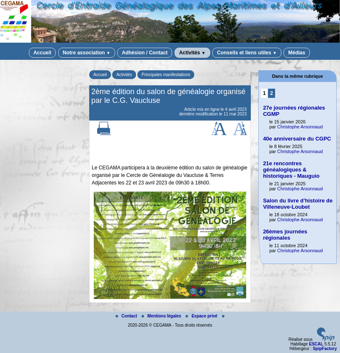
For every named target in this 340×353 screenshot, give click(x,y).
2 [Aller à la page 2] (271, 93)
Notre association (87, 53)
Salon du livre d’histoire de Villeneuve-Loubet (297, 203)
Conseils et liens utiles (247, 53)
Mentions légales (162, 316)
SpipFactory (325, 348)
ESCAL (316, 344)
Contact (127, 316)
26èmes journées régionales (285, 234)
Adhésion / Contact (144, 53)
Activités (192, 53)
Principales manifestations (166, 74)
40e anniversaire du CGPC (297, 139)
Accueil (42, 53)
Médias (296, 53)
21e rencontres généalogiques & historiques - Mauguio (291, 169)
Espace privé (201, 316)
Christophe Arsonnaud (300, 126)
